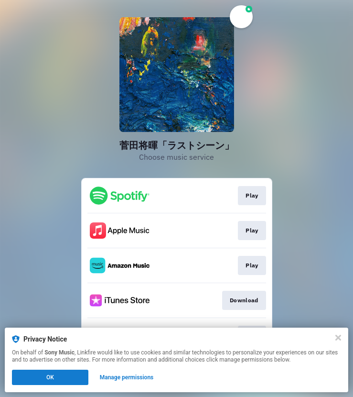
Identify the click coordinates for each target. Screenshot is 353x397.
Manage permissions (127, 377)
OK (50, 377)
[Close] (338, 337)
